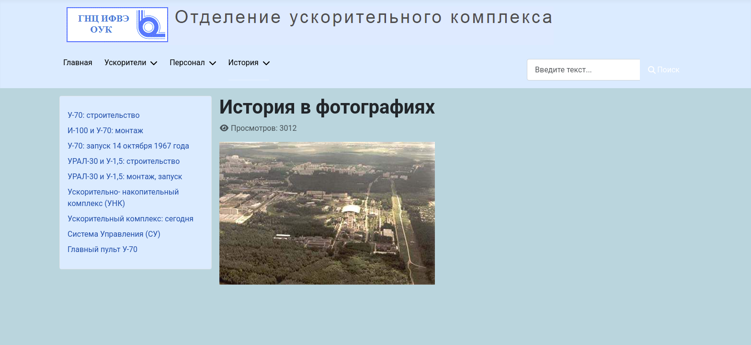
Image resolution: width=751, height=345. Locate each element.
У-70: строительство (104, 115)
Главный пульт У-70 (102, 249)
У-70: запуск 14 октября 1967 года (128, 145)
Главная (77, 62)
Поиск (664, 69)
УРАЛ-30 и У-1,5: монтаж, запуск (125, 176)
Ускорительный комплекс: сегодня (130, 218)
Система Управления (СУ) (114, 234)
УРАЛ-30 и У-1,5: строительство (124, 161)
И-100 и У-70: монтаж (105, 130)
